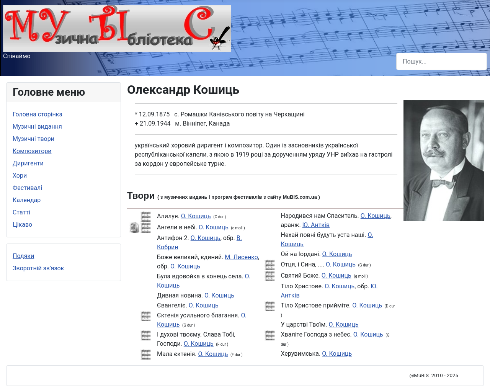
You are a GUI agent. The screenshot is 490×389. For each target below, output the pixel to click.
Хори (20, 175)
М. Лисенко (241, 257)
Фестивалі (27, 187)
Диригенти (28, 163)
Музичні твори (33, 138)
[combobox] (441, 61)
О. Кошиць (196, 216)
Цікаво (22, 224)
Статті (21, 212)
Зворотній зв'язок (38, 268)
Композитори (32, 151)
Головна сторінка (37, 114)
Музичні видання (37, 126)
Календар (27, 200)
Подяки (23, 256)
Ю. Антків (316, 225)
